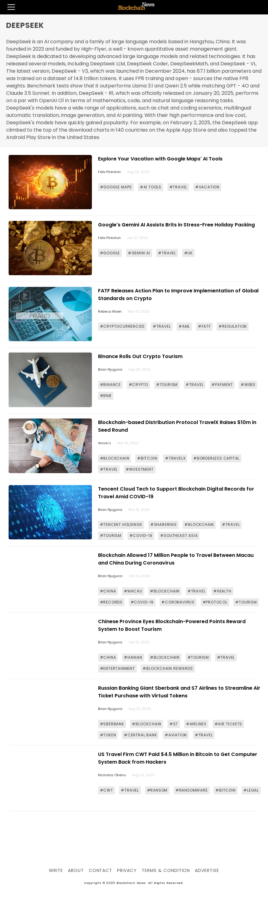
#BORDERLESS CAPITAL (216, 458)
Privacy (127, 870)
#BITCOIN (147, 458)
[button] (7, 7)
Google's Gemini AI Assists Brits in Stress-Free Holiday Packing (176, 224)
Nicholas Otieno (112, 775)
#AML (184, 326)
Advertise (207, 870)
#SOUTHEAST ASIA (179, 535)
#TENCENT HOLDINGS (121, 524)
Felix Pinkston (109, 171)
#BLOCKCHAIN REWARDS (168, 668)
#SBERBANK (112, 724)
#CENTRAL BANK (140, 735)
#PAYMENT (222, 384)
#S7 (173, 724)
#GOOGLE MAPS (116, 187)
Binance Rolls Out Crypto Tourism (140, 356)
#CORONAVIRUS (178, 602)
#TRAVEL (178, 187)
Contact (100, 870)
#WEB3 (248, 384)
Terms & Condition (166, 870)
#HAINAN (133, 657)
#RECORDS (111, 602)
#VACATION (207, 187)
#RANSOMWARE (191, 790)
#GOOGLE (110, 253)
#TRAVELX (175, 458)
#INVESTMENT (140, 469)
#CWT (106, 790)
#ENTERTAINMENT (117, 668)
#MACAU (133, 591)
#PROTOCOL (215, 602)
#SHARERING (163, 524)
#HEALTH (222, 591)
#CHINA (108, 591)
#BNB (106, 395)
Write (56, 870)
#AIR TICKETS (228, 724)
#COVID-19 (140, 535)
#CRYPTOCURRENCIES (122, 326)
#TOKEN (108, 735)
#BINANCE (110, 384)
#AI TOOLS (150, 187)
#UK (188, 253)
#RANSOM (157, 790)
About (76, 870)
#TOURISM (167, 384)
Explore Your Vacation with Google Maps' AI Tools (160, 158)
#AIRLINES (196, 724)
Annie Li (104, 443)
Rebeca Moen (110, 311)
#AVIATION (176, 735)
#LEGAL (251, 790)
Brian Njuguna (110, 369)
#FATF (204, 326)
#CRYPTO (138, 384)
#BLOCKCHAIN (114, 458)
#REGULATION (233, 326)
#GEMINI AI (139, 253)
